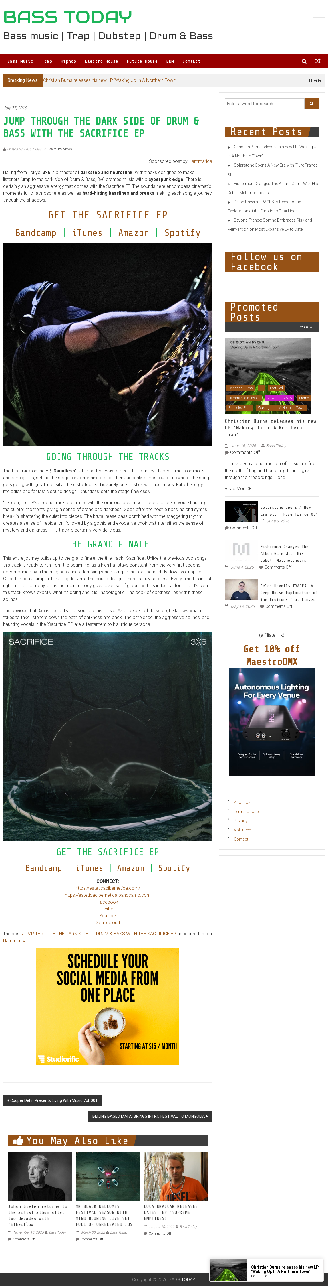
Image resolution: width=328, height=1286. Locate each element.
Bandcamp (35, 232)
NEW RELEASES (279, 398)
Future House (142, 61)
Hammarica (200, 161)
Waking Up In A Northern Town (281, 408)
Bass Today (57, 1232)
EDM (170, 61)
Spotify (182, 232)
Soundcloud (108, 922)
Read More (238, 488)
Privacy (240, 820)
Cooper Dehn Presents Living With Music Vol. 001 (54, 1100)
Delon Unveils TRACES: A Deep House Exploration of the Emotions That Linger (289, 593)
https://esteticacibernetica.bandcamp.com (108, 895)
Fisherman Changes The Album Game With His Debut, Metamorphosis (285, 554)
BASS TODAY (67, 17)
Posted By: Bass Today (24, 149)
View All (308, 327)
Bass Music (20, 61)
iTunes (87, 232)
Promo (304, 398)
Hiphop (68, 61)
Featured (276, 388)
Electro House (101, 61)
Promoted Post (239, 408)
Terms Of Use (246, 811)
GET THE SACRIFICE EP (108, 215)
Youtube (108, 915)
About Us (242, 802)
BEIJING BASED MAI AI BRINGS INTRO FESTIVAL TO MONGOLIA (148, 1116)
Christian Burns (240, 388)
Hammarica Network (243, 398)
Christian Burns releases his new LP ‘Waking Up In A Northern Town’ (109, 80)
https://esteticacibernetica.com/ (107, 888)
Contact (191, 61)
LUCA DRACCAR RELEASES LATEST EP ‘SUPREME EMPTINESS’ (171, 1212)
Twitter (108, 909)
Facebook (107, 902)
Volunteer (242, 830)
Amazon (133, 232)
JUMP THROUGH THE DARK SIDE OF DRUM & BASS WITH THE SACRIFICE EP (99, 933)
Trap (47, 61)
